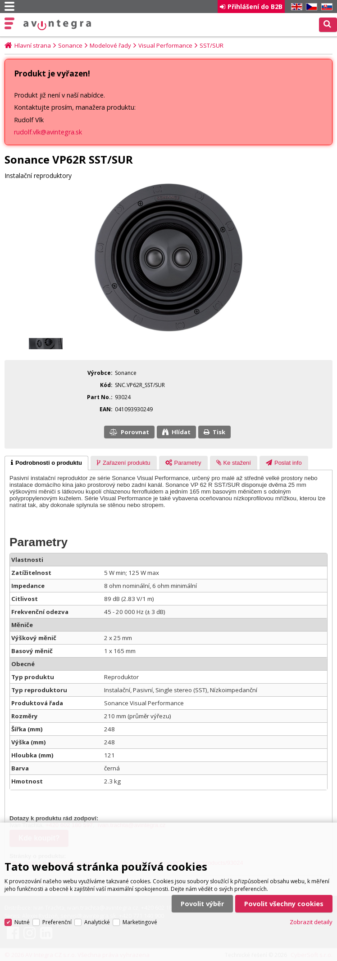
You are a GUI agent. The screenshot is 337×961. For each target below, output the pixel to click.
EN (295, 7)
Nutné (22, 911)
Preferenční (57, 911)
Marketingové (140, 911)
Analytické (97, 911)
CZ (310, 7)
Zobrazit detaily (311, 911)
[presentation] (46, 463)
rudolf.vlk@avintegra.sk (48, 132)
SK (325, 7)
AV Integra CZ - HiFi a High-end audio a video (57, 25)
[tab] (46, 463)
